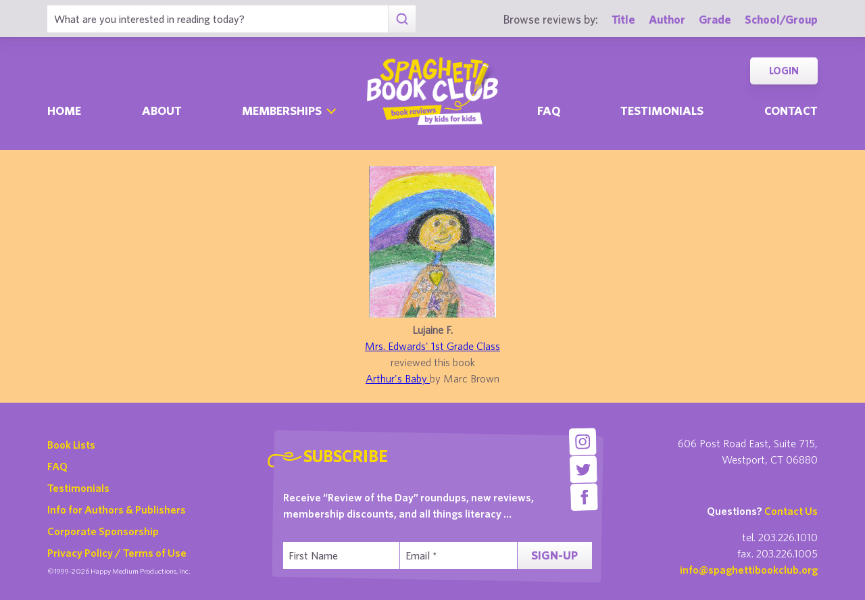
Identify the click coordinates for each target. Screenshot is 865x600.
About (162, 110)
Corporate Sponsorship (103, 531)
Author (667, 19)
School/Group (781, 19)
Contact (791, 110)
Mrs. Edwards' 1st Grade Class (432, 346)
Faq (548, 110)
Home (64, 110)
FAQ (57, 466)
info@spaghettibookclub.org (749, 570)
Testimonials (661, 110)
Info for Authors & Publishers (116, 509)
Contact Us (791, 511)
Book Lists (71, 445)
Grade (715, 19)
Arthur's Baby (398, 378)
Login (784, 70)
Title (623, 19)
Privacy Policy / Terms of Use (117, 553)
